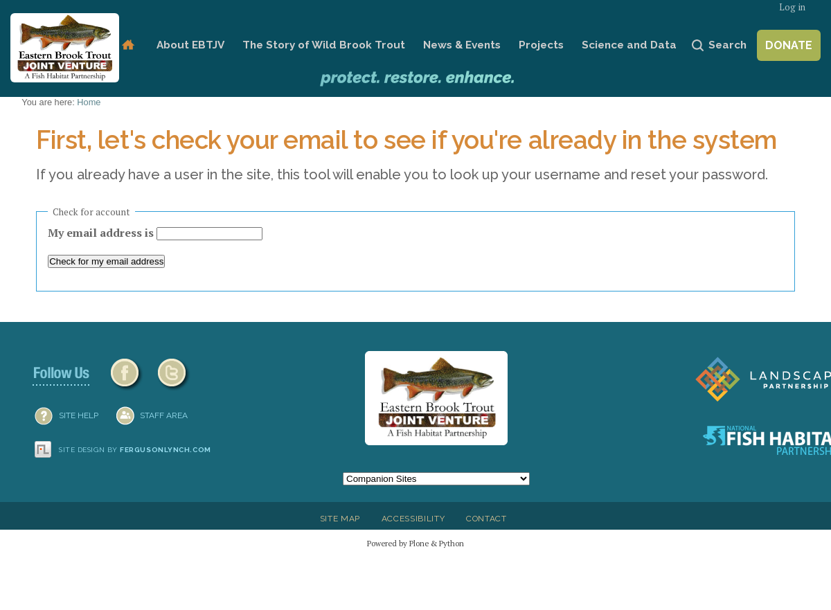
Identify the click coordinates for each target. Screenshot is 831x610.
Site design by (135, 450)
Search (727, 45)
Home (128, 45)
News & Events (462, 45)
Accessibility (413, 518)
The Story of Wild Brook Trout (323, 45)
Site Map (340, 518)
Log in (792, 7)
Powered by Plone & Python (415, 543)
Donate (788, 45)
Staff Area (164, 415)
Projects (541, 45)
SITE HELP (78, 415)
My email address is (102, 232)
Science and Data (629, 45)
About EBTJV (190, 45)
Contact (486, 518)
